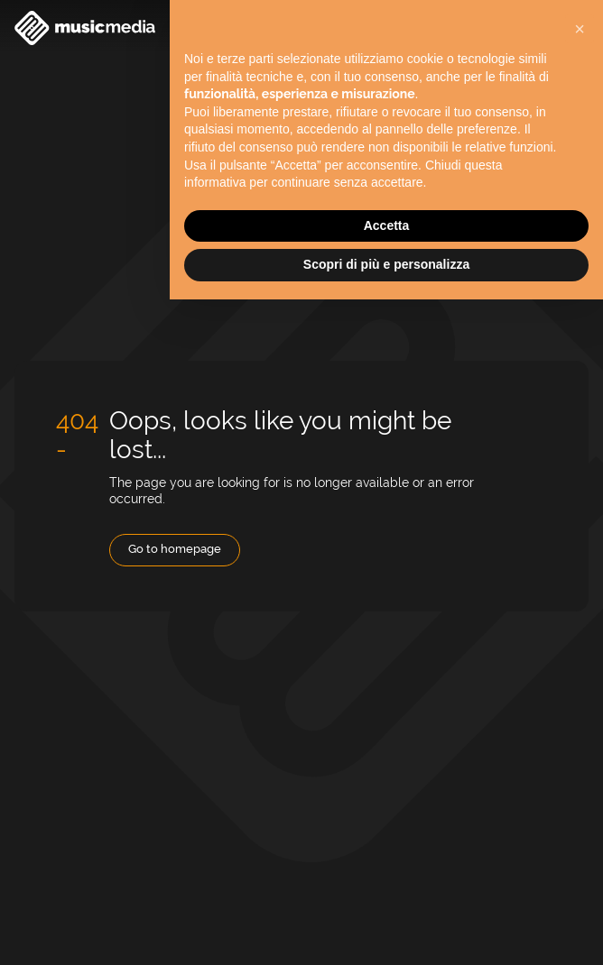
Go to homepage (174, 549)
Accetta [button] (387, 225)
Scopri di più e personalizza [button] (386, 264)
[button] (579, 28)
